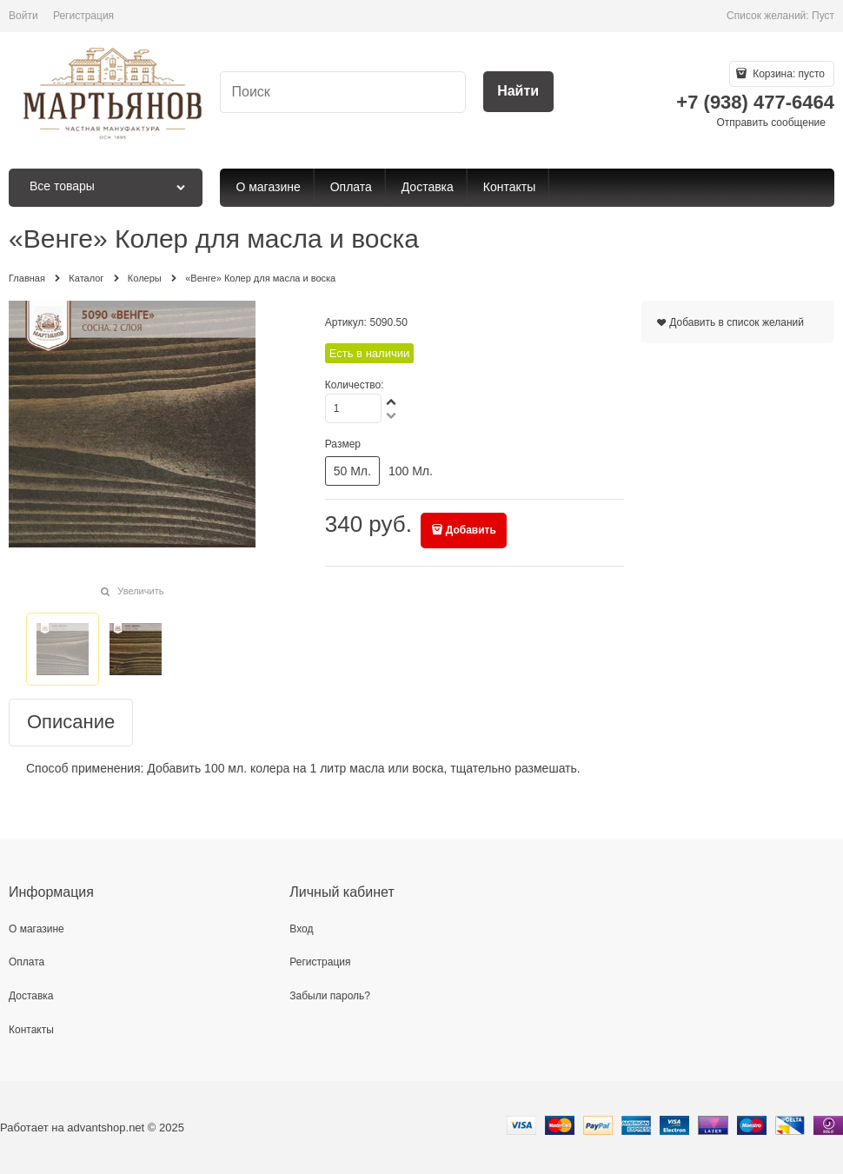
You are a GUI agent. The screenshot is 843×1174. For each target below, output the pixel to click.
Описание (71, 723)
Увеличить (140, 591)
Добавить (471, 530)
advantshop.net (105, 1127)
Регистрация (83, 16)
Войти (23, 16)
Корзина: (787, 74)
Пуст (823, 16)
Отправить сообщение (771, 122)
